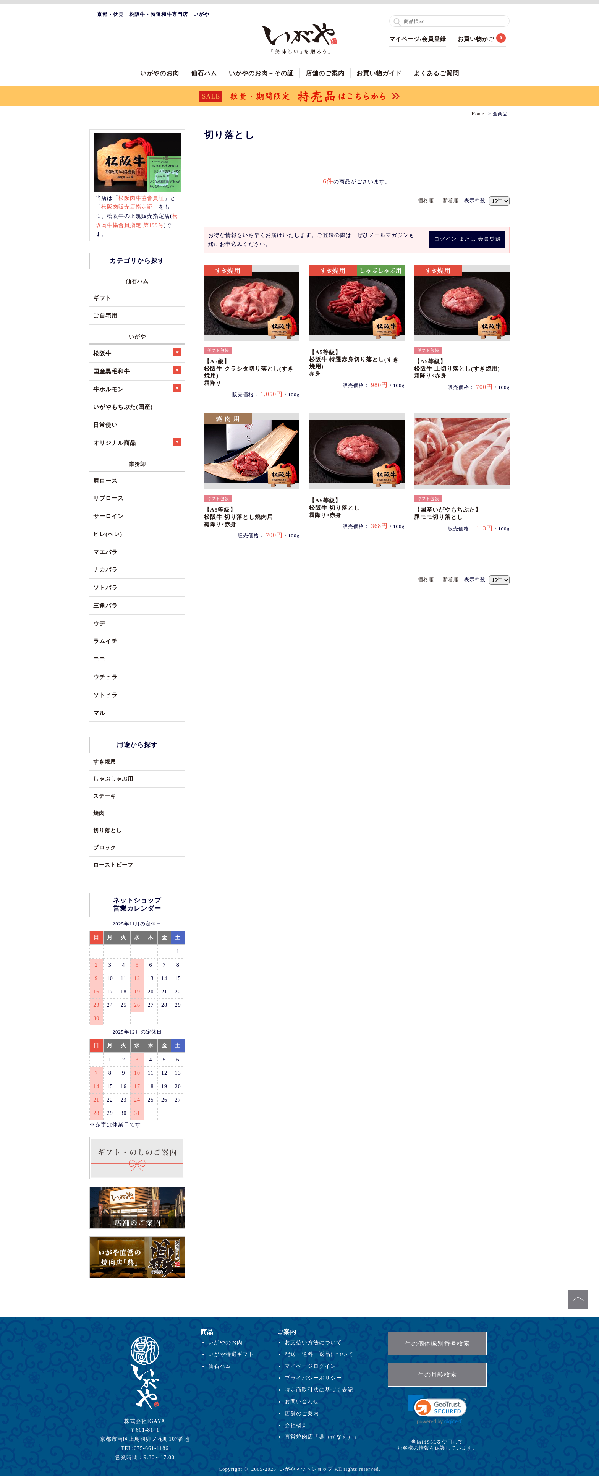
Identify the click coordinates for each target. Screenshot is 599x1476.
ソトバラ (105, 587)
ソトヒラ (105, 695)
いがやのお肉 (159, 73)
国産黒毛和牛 (137, 370)
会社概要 (296, 1425)
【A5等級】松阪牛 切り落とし (334, 507)
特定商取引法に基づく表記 (319, 1390)
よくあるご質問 (436, 73)
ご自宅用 (105, 315)
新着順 (451, 200)
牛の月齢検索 (437, 1374)
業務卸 (137, 464)
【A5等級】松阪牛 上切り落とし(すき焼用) (457, 368)
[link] (437, 1409)
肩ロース (105, 480)
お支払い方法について (313, 1342)
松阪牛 (137, 352)
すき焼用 (104, 761)
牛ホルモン (137, 388)
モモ (99, 659)
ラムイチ (105, 641)
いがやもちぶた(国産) (123, 406)
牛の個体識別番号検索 (437, 1343)
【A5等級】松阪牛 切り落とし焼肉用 (238, 517)
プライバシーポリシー (313, 1378)
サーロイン (108, 516)
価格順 (426, 200)
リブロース (108, 498)
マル (99, 713)
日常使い (105, 424)
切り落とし (107, 830)
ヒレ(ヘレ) (107, 534)
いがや (137, 337)
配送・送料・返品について (319, 1354)
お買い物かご (476, 39)
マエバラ (105, 552)
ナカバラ (105, 569)
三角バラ (105, 605)
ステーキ (104, 796)
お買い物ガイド (379, 73)
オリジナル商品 (137, 442)
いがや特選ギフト (231, 1354)
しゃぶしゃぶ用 (113, 779)
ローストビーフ (113, 865)
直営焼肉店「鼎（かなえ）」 (322, 1437)
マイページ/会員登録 (417, 39)
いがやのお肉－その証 (261, 73)
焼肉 (99, 813)
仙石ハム (204, 73)
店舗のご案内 (325, 73)
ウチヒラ (105, 677)
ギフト (102, 298)
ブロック (104, 847)
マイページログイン (310, 1366)
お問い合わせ (302, 1401)
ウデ (99, 623)
